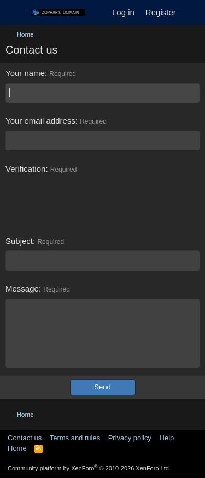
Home (17, 448)
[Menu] (15, 13)
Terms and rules (75, 438)
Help (167, 438)
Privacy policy (129, 438)
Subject (19, 241)
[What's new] (192, 12)
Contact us (25, 438)
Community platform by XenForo (89, 468)
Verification (25, 168)
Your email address (40, 120)
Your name (25, 73)
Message (22, 288)
